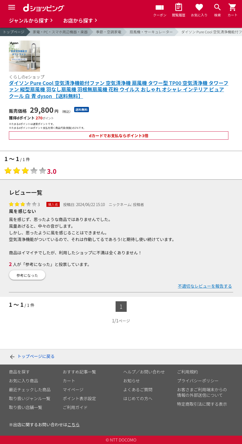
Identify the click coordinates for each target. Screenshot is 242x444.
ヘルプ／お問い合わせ (144, 372)
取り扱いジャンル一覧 (29, 398)
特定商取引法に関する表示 (202, 404)
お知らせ (131, 380)
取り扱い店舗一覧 (25, 407)
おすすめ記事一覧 (79, 372)
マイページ (73, 389)
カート (69, 380)
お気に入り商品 (23, 380)
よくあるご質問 (138, 389)
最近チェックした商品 (30, 389)
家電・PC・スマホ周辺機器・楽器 (60, 31)
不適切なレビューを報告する (205, 286)
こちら (73, 424)
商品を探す (19, 372)
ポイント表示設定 (79, 398)
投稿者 (138, 204)
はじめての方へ (138, 398)
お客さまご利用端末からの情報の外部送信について (202, 392)
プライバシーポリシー (198, 380)
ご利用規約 (187, 372)
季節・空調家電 (108, 31)
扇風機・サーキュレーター (151, 31)
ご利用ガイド (75, 407)
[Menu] (11, 7)
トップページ (13, 31)
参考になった (27, 275)
